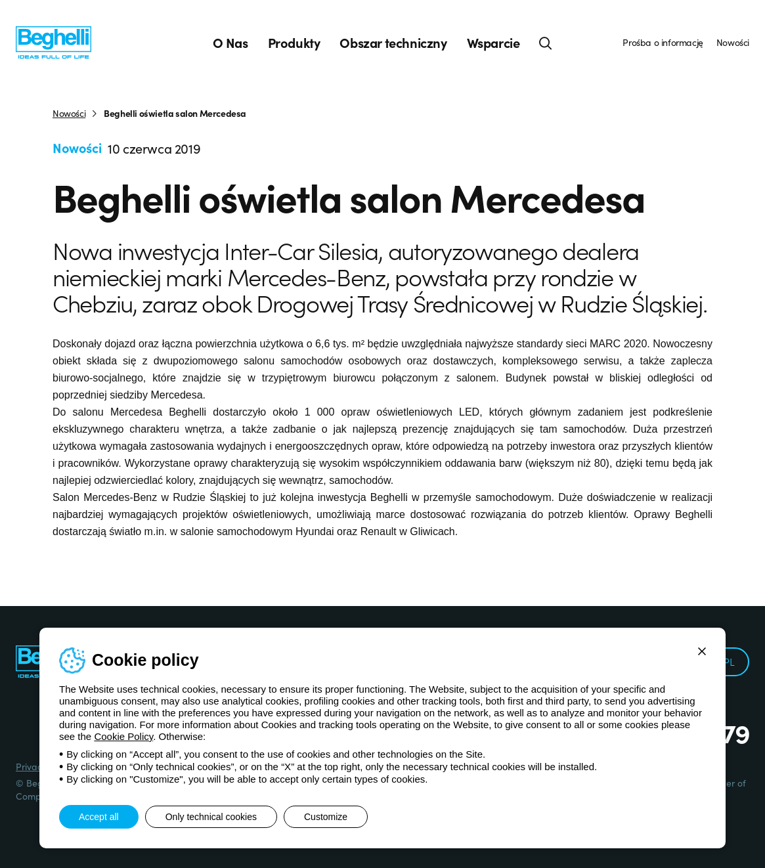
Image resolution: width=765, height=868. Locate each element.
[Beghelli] (53, 41)
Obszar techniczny (393, 43)
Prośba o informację (663, 42)
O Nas (230, 43)
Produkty (294, 43)
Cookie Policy (123, 736)
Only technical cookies (211, 817)
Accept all (99, 817)
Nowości (732, 42)
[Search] (545, 42)
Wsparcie (493, 43)
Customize (325, 817)
